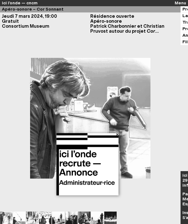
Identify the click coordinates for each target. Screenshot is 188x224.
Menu (180, 3)
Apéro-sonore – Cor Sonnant (33, 9)
